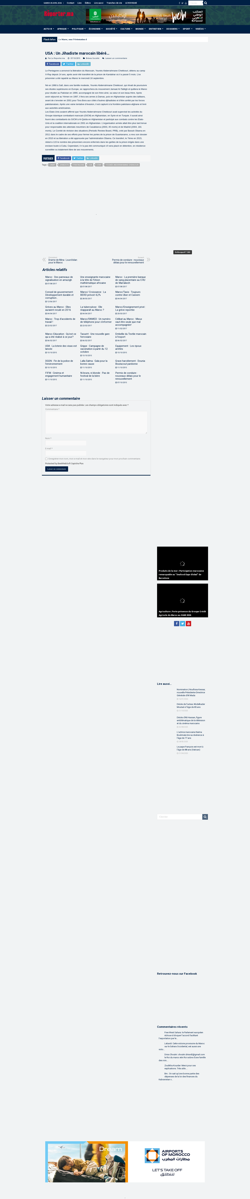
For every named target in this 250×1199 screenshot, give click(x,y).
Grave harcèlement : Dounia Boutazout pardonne (130, 362)
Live (79, 3)
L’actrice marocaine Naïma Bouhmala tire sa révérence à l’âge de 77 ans (190, 735)
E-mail (48, 448)
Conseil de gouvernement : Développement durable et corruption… (59, 294)
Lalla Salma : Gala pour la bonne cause (93, 362)
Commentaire (52, 409)
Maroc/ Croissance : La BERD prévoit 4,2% (93, 293)
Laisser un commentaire (116, 58)
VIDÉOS (200, 29)
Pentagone (78, 165)
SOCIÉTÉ (110, 29)
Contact (70, 3)
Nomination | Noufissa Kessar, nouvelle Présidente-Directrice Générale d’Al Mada (191, 692)
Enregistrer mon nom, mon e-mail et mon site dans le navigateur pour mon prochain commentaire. (95, 458)
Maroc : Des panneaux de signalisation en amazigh (59, 278)
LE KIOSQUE (131, 3)
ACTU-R (48, 29)
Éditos (88, 3)
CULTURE (125, 29)
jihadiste (64, 165)
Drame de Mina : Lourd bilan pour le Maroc (65, 260)
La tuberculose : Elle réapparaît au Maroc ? (92, 308)
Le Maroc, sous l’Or (68, 39)
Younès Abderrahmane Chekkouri (122, 165)
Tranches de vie (114, 3)
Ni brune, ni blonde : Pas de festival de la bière (95, 374)
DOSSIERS (171, 29)
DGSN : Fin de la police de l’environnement (59, 362)
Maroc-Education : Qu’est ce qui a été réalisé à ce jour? (60, 335)
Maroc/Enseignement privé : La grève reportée (130, 308)
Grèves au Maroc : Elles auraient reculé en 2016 (58, 308)
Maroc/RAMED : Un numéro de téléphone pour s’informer (96, 320)
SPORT (186, 29)
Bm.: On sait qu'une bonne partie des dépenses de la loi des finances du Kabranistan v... (179, 1076)
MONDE (140, 29)
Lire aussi (98, 3)
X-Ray (99, 165)
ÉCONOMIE (94, 29)
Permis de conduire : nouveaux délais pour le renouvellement (127, 260)
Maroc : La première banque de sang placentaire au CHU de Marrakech (130, 280)
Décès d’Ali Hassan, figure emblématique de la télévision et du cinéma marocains (191, 720)
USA (90, 165)
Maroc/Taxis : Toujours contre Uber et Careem (127, 293)
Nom (48, 438)
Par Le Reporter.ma (56, 58)
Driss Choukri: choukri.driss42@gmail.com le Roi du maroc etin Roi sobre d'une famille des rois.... (182, 1057)
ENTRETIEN (155, 29)
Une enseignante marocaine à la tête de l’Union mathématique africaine (95, 280)
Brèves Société (92, 58)
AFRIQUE (62, 29)
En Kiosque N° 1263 (182, 252)
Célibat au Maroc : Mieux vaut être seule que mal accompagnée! (128, 321)
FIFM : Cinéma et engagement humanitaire (58, 374)
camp (52, 165)
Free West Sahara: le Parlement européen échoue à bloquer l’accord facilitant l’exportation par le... (181, 1035)
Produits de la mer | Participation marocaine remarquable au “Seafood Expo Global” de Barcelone (181, 574)
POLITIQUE (78, 29)
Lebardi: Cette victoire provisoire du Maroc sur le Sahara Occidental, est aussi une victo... (182, 1046)
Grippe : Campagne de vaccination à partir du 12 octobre (94, 348)
